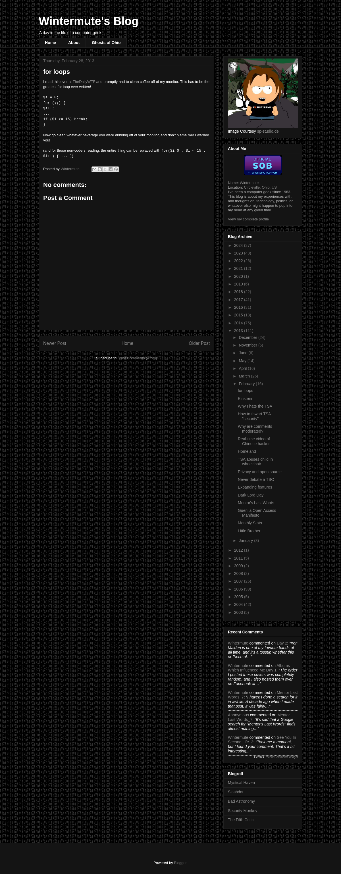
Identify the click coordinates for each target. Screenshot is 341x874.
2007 (239, 581)
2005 (239, 597)
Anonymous (238, 715)
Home (50, 42)
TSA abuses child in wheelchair (255, 461)
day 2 (282, 643)
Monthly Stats (250, 523)
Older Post (199, 343)
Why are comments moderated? (255, 428)
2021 (239, 268)
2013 (239, 330)
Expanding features (255, 487)
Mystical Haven (241, 782)
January (246, 540)
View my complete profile (248, 219)
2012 (239, 550)
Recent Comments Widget (281, 757)
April (243, 368)
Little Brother (249, 531)
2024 (239, 245)
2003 (239, 612)
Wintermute (249, 183)
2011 (239, 558)
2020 (239, 276)
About (74, 42)
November (248, 345)
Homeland (247, 451)
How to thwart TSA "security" (254, 416)
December (248, 337)
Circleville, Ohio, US (260, 187)
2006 (239, 589)
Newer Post (54, 343)
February (247, 383)
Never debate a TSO (256, 479)
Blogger (180, 863)
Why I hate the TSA (255, 406)
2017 (239, 299)
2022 (239, 260)
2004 (239, 604)
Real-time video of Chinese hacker (254, 441)
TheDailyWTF (84, 82)
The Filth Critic (240, 819)
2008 (239, 573)
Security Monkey (242, 810)
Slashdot (235, 792)
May (243, 360)
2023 (239, 253)
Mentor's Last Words (256, 502)
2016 (239, 307)
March (245, 376)
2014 (239, 323)
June (243, 353)
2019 (239, 284)
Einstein (245, 398)
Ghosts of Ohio (106, 42)
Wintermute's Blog (88, 21)
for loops (245, 390)
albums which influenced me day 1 (259, 667)
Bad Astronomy (241, 801)
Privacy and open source (260, 472)
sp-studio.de (268, 131)
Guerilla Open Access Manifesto (257, 513)
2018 (239, 291)
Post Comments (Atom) (137, 358)
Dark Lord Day (250, 495)
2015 (239, 315)
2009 (239, 566)
